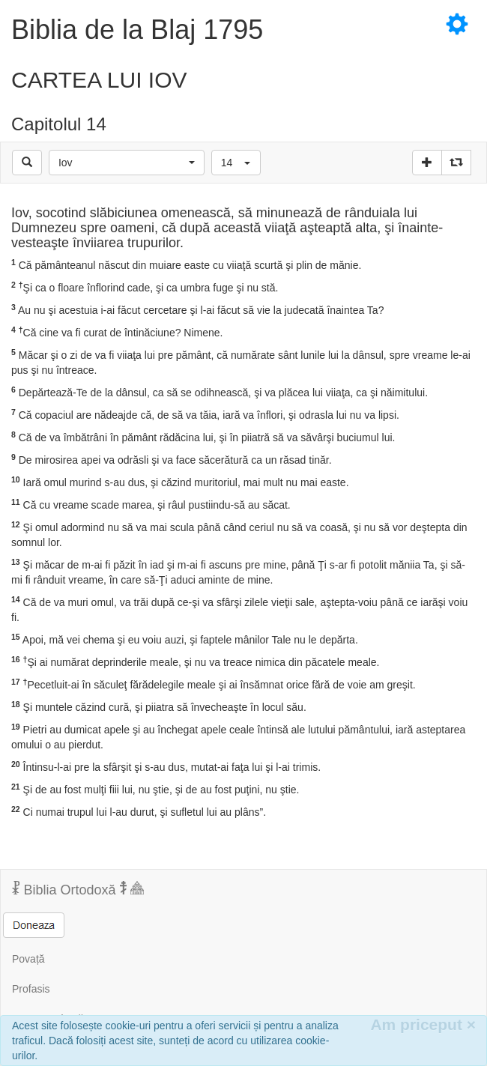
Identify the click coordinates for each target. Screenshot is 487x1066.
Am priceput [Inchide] (423, 1024)
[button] (127, 162)
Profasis (31, 989)
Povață (28, 959)
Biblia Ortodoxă (78, 889)
